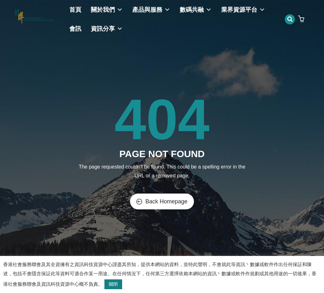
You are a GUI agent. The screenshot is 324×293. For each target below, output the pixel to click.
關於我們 (107, 9)
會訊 (75, 29)
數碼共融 (196, 9)
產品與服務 (151, 9)
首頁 (75, 10)
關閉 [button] (113, 284)
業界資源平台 (243, 9)
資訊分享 (107, 28)
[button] (302, 19)
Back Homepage (161, 201)
